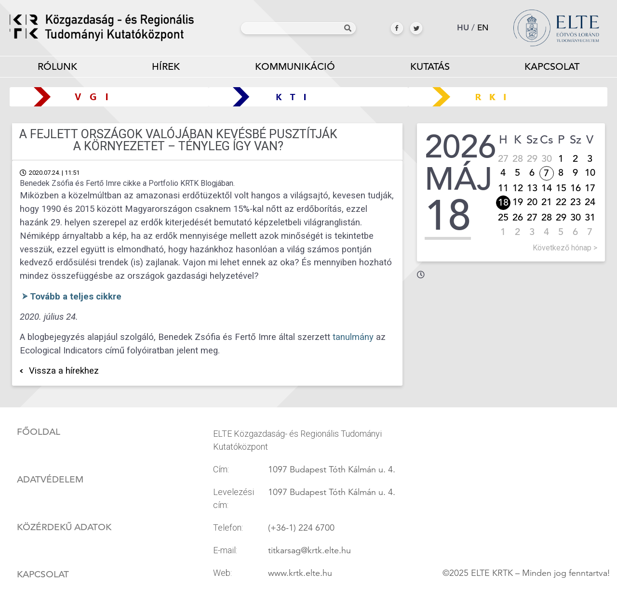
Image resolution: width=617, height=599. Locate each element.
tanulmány (352, 337)
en (483, 28)
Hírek (166, 67)
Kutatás (430, 69)
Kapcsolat (551, 67)
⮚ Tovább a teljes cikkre (70, 296)
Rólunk (57, 69)
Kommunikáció (295, 69)
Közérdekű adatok (64, 527)
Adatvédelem (50, 479)
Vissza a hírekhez (64, 370)
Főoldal (38, 432)
